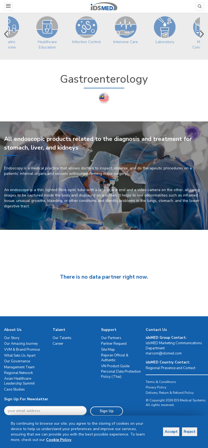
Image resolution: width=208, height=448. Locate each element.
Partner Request (114, 343)
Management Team (19, 367)
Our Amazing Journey (21, 343)
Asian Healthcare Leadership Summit (19, 381)
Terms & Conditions (161, 382)
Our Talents (62, 338)
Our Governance (17, 361)
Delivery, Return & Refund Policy (170, 393)
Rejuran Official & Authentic (114, 358)
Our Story (12, 338)
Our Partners (111, 338)
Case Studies (14, 389)
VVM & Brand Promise (22, 349)
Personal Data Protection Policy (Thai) (121, 374)
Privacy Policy (156, 387)
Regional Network (18, 372)
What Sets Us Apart (19, 355)
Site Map (108, 349)
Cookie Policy (58, 439)
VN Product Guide (115, 366)
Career (58, 343)
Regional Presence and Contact (170, 368)
